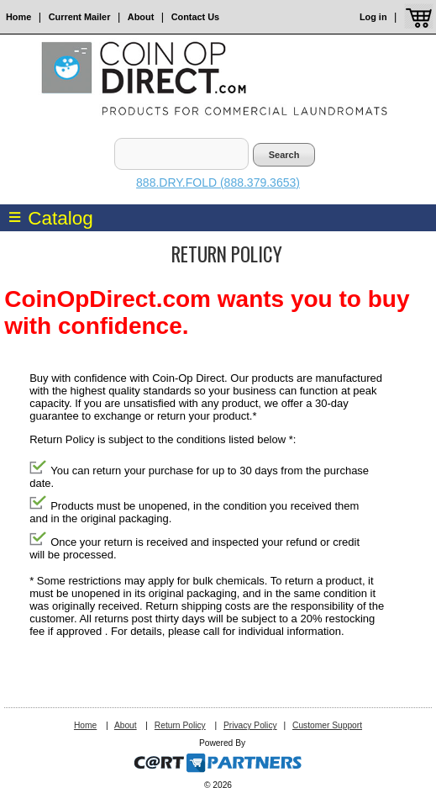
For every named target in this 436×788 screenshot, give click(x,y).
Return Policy (180, 725)
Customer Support (327, 725)
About (141, 17)
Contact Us (195, 17)
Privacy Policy (250, 725)
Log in (373, 17)
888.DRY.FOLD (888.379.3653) (218, 182)
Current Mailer (80, 17)
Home (18, 17)
